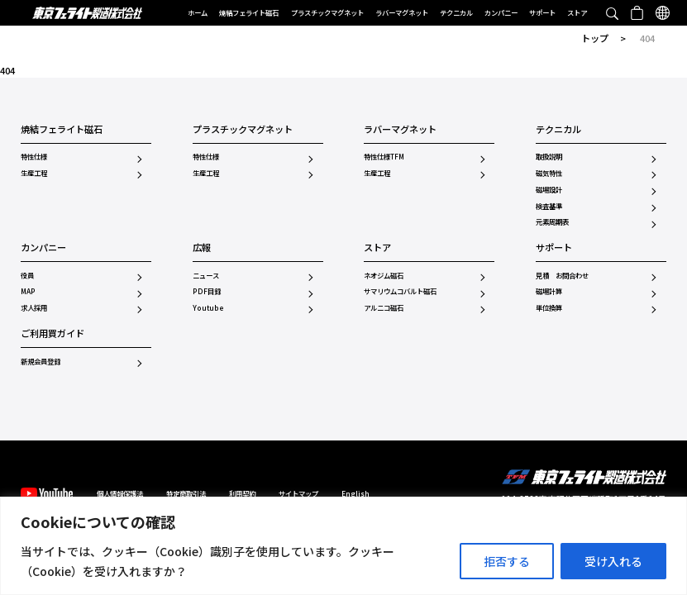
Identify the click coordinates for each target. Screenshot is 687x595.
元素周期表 (552, 221)
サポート (542, 12)
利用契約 (242, 493)
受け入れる (613, 561)
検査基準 (549, 205)
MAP (28, 291)
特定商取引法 (186, 493)
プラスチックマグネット (327, 12)
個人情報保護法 (120, 493)
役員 (27, 275)
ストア (577, 12)
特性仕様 (34, 156)
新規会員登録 (40, 361)
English (355, 493)
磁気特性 (549, 172)
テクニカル (456, 12)
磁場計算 (549, 291)
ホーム (198, 12)
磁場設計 (549, 189)
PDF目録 (207, 291)
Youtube (208, 307)
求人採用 (34, 307)
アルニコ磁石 (383, 307)
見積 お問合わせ (562, 275)
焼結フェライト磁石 (249, 12)
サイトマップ (298, 493)
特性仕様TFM (384, 156)
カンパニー (501, 12)
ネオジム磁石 (383, 275)
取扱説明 (549, 156)
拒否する (507, 561)
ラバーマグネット (401, 12)
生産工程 (34, 172)
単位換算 (549, 307)
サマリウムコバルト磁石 (400, 291)
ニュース (206, 275)
